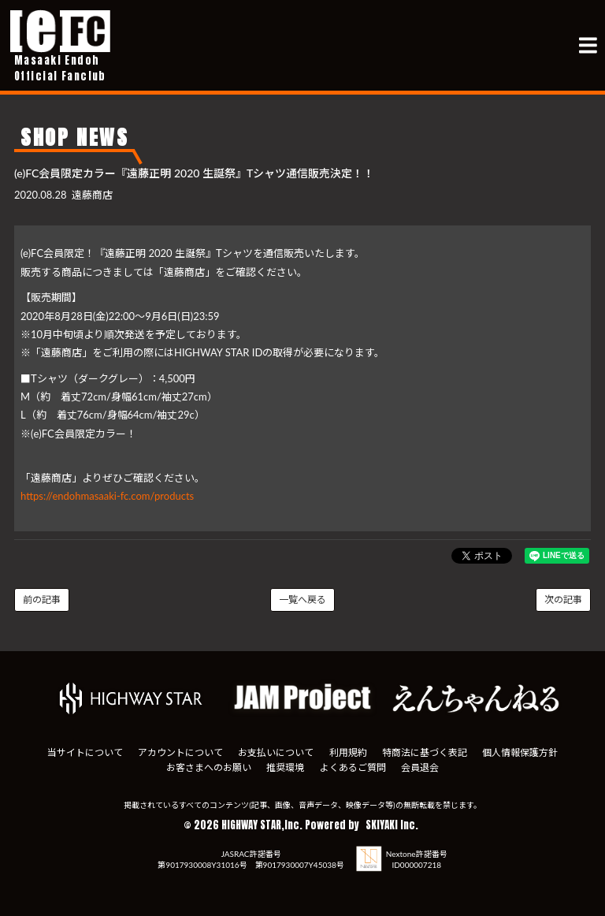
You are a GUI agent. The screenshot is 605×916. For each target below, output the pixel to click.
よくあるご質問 (353, 767)
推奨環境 (285, 767)
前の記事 (42, 599)
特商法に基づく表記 (424, 752)
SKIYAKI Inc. (392, 824)
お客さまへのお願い (208, 767)
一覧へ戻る (302, 599)
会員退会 (420, 767)
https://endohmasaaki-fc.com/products (107, 496)
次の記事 (563, 599)
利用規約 (348, 752)
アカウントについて (180, 752)
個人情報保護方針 (520, 752)
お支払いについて (276, 752)
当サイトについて (85, 752)
